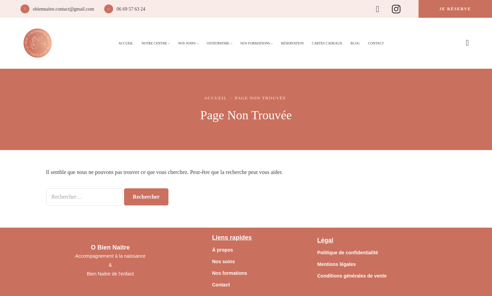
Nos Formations (255, 43)
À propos (222, 250)
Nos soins (223, 261)
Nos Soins (186, 43)
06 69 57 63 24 (131, 9)
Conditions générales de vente (351, 276)
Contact (376, 43)
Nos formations (229, 273)
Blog (355, 43)
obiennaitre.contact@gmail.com (63, 9)
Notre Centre (154, 43)
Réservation (292, 43)
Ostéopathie (218, 43)
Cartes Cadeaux (327, 43)
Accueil (126, 43)
